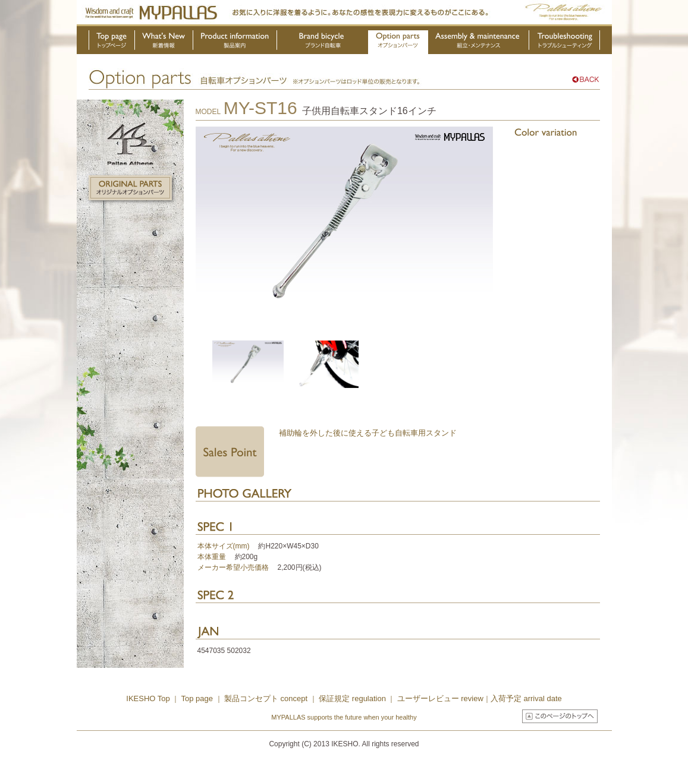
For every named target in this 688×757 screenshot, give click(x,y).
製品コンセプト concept (267, 698)
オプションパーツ (398, 42)
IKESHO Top (147, 698)
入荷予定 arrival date (526, 698)
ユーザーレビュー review (440, 698)
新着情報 (164, 42)
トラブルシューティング (564, 42)
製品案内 (235, 42)
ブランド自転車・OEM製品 (323, 42)
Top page (198, 698)
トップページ (112, 42)
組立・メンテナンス (478, 42)
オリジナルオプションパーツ (130, 187)
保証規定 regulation (351, 698)
